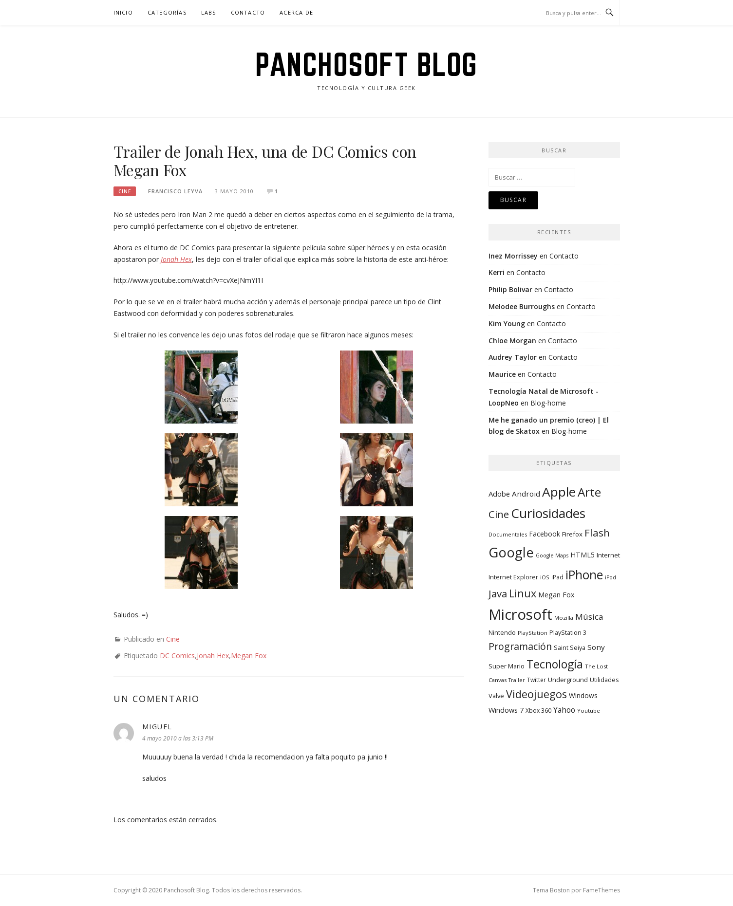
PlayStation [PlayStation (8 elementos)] (532, 632)
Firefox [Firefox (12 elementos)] (572, 534)
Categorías (167, 12)
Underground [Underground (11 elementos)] (568, 679)
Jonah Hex (213, 655)
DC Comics (177, 655)
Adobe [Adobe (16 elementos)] (499, 494)
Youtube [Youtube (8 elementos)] (588, 710)
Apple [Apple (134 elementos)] (559, 491)
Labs (208, 12)
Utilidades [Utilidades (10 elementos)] (604, 680)
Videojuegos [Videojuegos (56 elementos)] (536, 694)
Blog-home (548, 402)
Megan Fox (248, 655)
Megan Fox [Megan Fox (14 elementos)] (556, 594)
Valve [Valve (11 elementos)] (496, 695)
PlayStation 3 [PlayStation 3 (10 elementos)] (567, 633)
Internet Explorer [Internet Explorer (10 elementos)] (513, 577)
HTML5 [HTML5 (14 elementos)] (582, 554)
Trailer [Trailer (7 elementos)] (516, 680)
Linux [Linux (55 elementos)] (522, 593)
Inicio (123, 12)
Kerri (497, 272)
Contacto (248, 12)
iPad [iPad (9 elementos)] (557, 577)
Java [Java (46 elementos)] (498, 593)
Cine (124, 191)
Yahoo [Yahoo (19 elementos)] (564, 709)
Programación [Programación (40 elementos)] (520, 646)
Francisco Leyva (175, 191)
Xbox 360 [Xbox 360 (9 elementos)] (538, 710)
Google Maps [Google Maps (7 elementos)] (552, 555)
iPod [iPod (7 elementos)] (610, 577)
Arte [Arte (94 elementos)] (589, 492)
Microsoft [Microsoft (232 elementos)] (520, 614)
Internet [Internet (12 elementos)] (608, 555)
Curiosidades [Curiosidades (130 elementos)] (548, 513)
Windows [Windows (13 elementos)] (583, 695)
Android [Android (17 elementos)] (526, 494)
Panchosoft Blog (366, 64)
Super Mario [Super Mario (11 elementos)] (507, 666)
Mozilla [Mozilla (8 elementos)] (563, 617)
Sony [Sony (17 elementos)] (596, 647)
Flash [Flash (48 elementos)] (597, 532)
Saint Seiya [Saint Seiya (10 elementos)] (569, 648)
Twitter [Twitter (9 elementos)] (536, 680)
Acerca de (296, 12)
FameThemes (601, 890)
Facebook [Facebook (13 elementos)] (544, 533)
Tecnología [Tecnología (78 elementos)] (554, 664)
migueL (157, 726)
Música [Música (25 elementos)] (589, 616)
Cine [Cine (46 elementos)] (499, 514)
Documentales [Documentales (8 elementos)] (508, 534)
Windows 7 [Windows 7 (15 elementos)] (506, 710)
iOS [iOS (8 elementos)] (544, 577)
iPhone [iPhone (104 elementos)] (584, 574)
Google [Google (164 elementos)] (511, 552)
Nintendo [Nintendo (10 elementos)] (502, 633)
